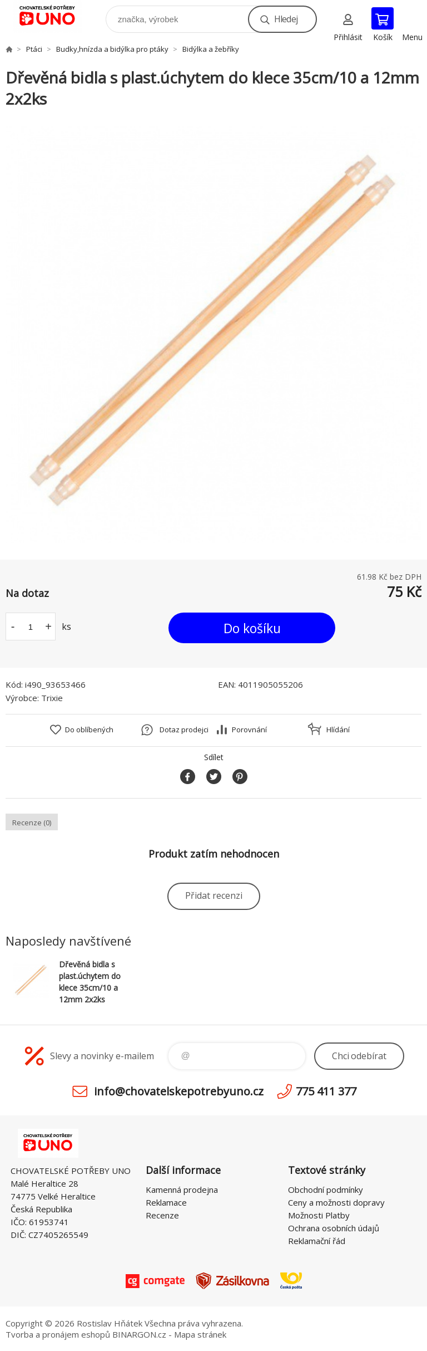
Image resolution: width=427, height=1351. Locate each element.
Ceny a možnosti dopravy (336, 1202)
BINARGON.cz (139, 1334)
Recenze (162, 1215)
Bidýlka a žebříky (210, 49)
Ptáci (34, 49)
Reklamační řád (316, 1240)
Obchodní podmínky (325, 1189)
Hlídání (338, 730)
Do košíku (252, 628)
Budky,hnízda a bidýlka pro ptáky (112, 49)
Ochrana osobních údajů (333, 1227)
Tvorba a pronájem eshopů (58, 1334)
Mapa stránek (200, 1334)
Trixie (52, 697)
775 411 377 (326, 1091)
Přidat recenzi (213, 895)
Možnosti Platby (319, 1215)
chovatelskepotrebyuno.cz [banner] (55, 16)
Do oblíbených (89, 730)
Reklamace (166, 1202)
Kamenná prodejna (182, 1189)
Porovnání (249, 730)
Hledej (285, 19)
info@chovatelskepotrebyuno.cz (179, 1091)
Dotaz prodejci (184, 730)
